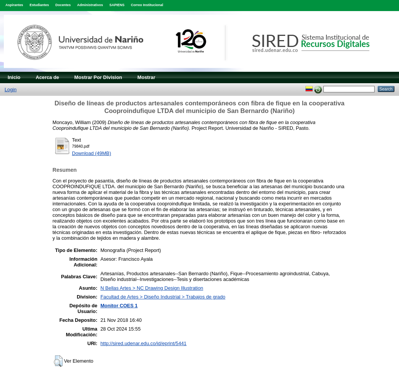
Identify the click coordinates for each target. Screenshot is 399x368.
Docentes (63, 5)
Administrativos (90, 5)
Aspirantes (14, 5)
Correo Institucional (147, 5)
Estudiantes (39, 5)
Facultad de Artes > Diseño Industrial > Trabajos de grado (162, 297)
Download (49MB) (91, 153)
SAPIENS (117, 5)
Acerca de (47, 77)
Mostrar (146, 77)
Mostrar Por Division (98, 77)
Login (10, 89)
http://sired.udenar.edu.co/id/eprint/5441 (143, 343)
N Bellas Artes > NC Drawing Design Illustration (151, 288)
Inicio (14, 77)
